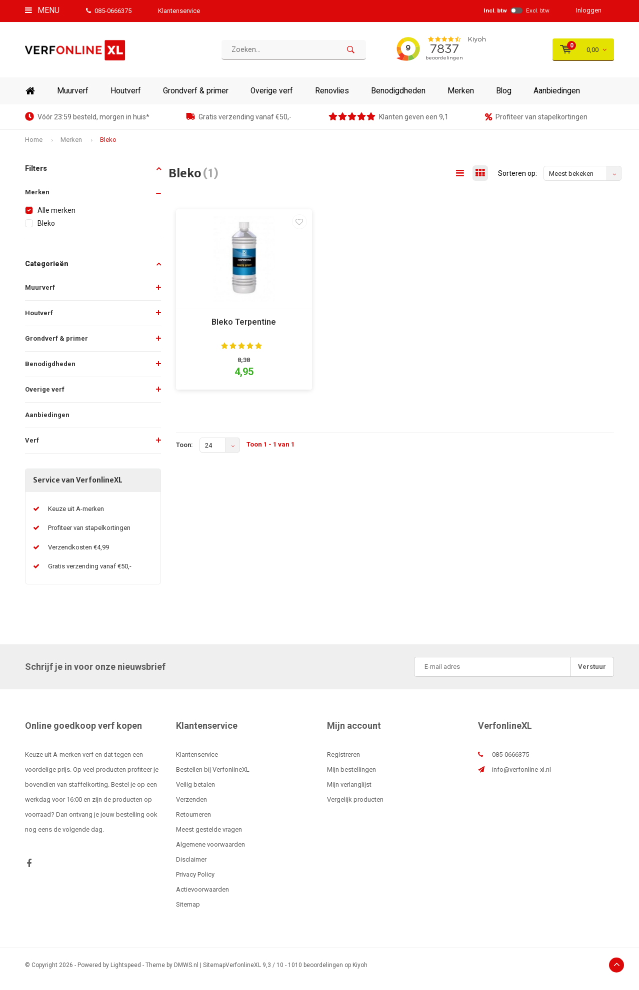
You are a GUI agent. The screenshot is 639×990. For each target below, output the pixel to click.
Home (30, 98)
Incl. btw (495, 10)
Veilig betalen (195, 792)
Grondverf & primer (195, 98)
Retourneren (193, 822)
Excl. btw (538, 10)
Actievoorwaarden (202, 897)
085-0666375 (109, 10)
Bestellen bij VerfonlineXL (213, 777)
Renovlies (332, 98)
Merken (461, 98)
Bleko (108, 147)
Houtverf (125, 98)
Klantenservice (197, 762)
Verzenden (191, 807)
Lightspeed (125, 972)
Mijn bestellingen (351, 777)
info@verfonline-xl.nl (521, 777)
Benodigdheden (398, 98)
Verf (32, 448)
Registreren (343, 762)
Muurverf (72, 98)
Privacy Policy (195, 882)
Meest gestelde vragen (209, 837)
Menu (42, 10)
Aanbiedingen (557, 98)
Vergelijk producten (355, 807)
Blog (504, 98)
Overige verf (271, 98)
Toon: (184, 453)
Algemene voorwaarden (210, 852)
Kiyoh (360, 972)
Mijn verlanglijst (349, 792)
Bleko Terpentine (244, 330)
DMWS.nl (186, 972)
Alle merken (57, 218)
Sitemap (188, 912)
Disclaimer (191, 867)
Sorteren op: (517, 181)
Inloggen (589, 10)
